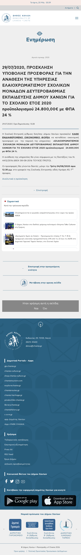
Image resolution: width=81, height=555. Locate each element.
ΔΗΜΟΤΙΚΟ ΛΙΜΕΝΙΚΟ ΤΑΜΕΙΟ (66, 529)
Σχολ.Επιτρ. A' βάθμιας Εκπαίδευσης (32, 529)
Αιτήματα (69, 8)
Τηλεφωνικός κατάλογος (16, 440)
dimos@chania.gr (34, 346)
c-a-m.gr (8, 415)
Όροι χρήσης (19, 551)
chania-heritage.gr (13, 395)
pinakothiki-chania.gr (14, 400)
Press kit (8, 450)
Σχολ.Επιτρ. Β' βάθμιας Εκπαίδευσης (49, 529)
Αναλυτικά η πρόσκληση (14, 179)
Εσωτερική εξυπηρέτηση (16, 445)
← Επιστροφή (40, 190)
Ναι (36, 308)
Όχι (45, 308)
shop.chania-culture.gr (15, 376)
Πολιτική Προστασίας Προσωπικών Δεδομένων (47, 551)
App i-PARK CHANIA (14, 424)
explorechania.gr (12, 386)
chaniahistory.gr (12, 410)
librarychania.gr (12, 405)
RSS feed (8, 454)
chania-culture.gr (12, 371)
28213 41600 (31, 342)
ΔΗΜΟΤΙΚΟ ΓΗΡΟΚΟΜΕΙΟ (16, 527)
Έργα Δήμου (10, 459)
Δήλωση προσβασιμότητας (17, 464)
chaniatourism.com (13, 381)
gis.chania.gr (10, 366)
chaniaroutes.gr (12, 390)
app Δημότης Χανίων (14, 419)
